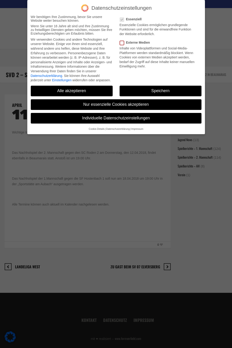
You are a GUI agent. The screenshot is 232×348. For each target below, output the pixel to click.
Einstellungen (61, 75)
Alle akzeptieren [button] (71, 86)
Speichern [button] (160, 86)
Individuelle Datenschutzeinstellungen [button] (116, 113)
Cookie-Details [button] (97, 124)
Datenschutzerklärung (46, 71)
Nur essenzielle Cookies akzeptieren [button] (116, 99)
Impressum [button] (137, 124)
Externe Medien (136, 38)
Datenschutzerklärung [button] (118, 124)
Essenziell (132, 14)
